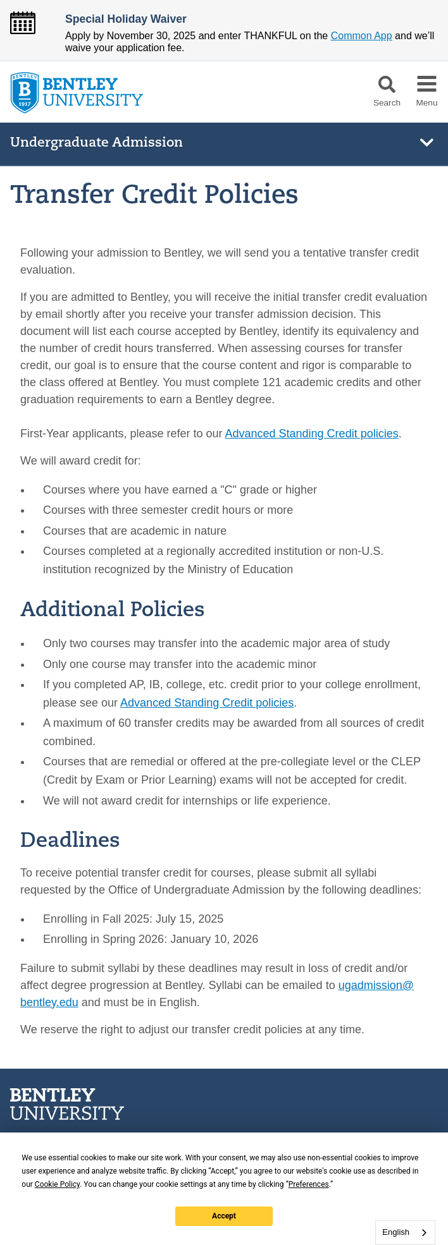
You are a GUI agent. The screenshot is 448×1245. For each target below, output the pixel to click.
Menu (426, 103)
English (395, 1232)
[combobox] (405, 1232)
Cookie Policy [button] (57, 1184)
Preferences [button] (309, 1184)
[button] (386, 84)
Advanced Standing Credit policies (312, 433)
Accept (224, 1216)
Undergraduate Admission (96, 143)
